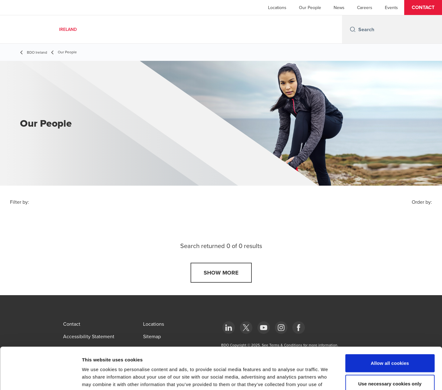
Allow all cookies (390, 323)
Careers (364, 7)
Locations (277, 7)
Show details (327, 377)
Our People (310, 7)
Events (391, 7)
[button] (423, 7)
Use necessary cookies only (390, 344)
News (339, 7)
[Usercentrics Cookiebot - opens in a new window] (40, 378)
